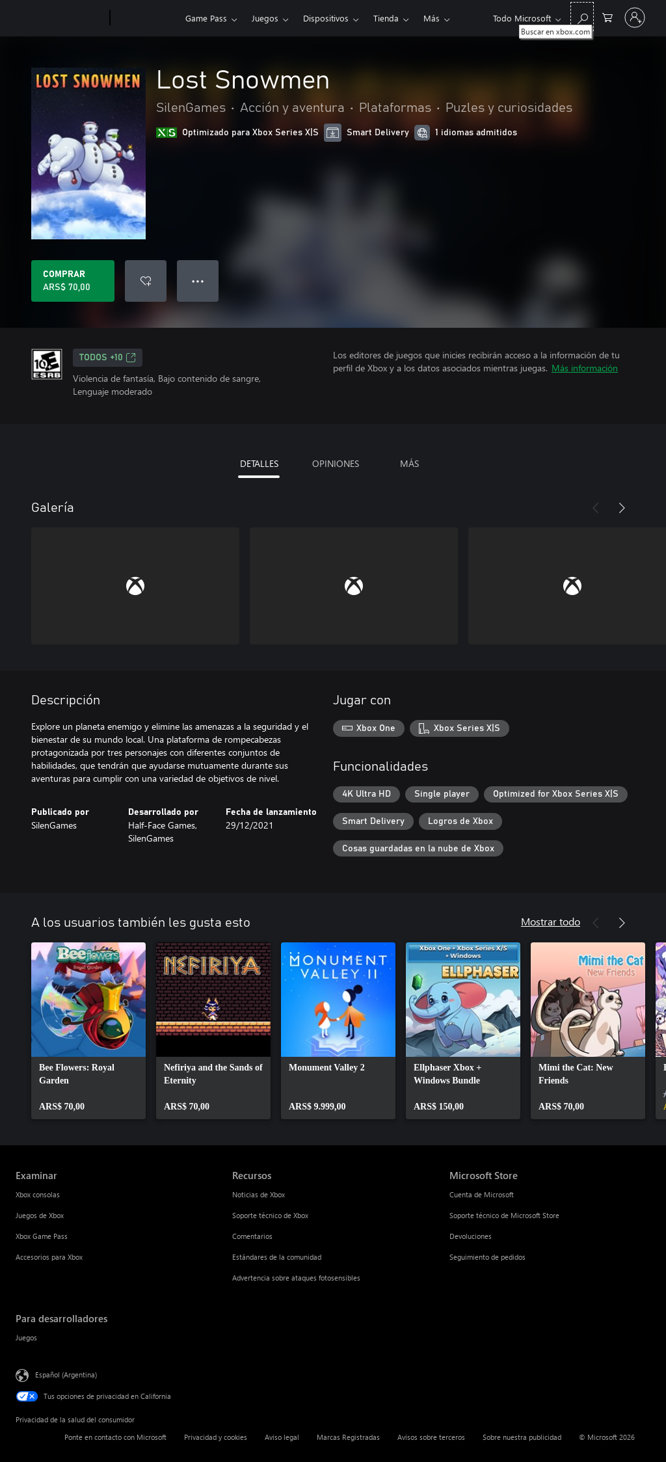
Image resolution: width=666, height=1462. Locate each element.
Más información (585, 368)
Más (431, 17)
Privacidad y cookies (215, 1437)
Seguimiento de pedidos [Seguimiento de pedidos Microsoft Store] (487, 1257)
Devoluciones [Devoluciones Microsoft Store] (470, 1236)
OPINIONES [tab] (335, 463)
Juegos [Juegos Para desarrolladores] (26, 1337)
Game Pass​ (206, 17)
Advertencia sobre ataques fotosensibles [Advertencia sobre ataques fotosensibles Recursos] (296, 1277)
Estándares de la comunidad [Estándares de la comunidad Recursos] (276, 1257)
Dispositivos (326, 17)
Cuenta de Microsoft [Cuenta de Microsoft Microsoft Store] (481, 1194)
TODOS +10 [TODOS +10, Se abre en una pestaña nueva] (107, 357)
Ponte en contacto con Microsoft (115, 1437)
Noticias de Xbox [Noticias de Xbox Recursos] (258, 1194)
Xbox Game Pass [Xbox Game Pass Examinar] (42, 1236)
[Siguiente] (622, 508)
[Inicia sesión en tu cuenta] (634, 17)
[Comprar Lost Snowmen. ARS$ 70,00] (72, 281)
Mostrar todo (550, 921)
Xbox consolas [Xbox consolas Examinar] (38, 1194)
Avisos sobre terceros (431, 1437)
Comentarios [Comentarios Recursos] (252, 1236)
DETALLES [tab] (259, 463)
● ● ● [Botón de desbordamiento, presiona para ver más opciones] (198, 280)
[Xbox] (146, 18)
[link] (88, 1030)
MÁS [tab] (409, 463)
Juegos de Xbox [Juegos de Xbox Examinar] (40, 1215)
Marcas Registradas (348, 1437)
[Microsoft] (60, 18)
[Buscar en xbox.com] (582, 16)
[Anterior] (596, 508)
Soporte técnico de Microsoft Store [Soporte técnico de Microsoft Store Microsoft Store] (504, 1215)
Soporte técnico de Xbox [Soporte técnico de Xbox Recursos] (270, 1215)
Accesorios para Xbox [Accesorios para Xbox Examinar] (49, 1257)
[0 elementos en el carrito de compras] (607, 16)
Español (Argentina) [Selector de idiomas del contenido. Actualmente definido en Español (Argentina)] (66, 1374)
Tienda (386, 17)
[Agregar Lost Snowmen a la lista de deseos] (145, 281)
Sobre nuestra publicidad (522, 1437)
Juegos (265, 17)
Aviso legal (282, 1437)
